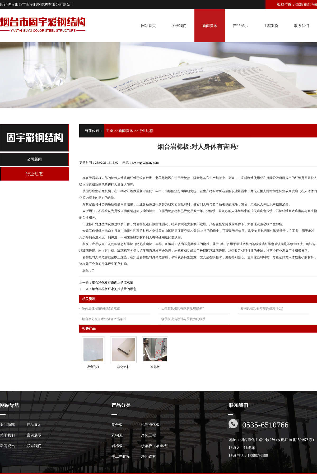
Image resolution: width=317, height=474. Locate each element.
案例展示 (34, 435)
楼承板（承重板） (156, 446)
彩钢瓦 (117, 435)
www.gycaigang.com (145, 162)
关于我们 (7, 435)
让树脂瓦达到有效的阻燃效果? (182, 308)
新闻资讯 (125, 131)
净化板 (155, 367)
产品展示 (34, 425)
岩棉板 (117, 446)
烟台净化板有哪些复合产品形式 (104, 319)
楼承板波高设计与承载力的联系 (183, 319)
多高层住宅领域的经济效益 (101, 308)
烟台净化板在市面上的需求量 (112, 282)
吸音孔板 (93, 367)
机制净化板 (150, 425)
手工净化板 (120, 456)
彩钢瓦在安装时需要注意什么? (261, 308)
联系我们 (34, 446)
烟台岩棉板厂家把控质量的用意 (114, 289)
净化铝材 (123, 367)
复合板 (117, 425)
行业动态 (145, 131)
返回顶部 (7, 425)
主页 (109, 131)
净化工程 (148, 435)
